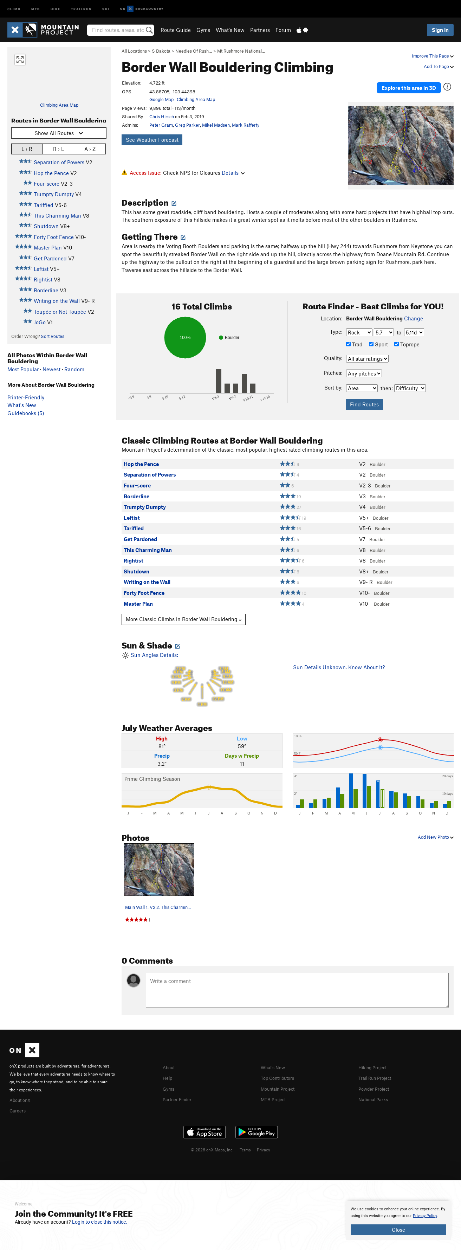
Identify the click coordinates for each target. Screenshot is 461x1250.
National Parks (375, 1089)
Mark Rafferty (245, 125)
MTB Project (275, 1089)
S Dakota (161, 51)
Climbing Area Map (59, 105)
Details (233, 172)
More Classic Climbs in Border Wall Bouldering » (184, 611)
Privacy (263, 1140)
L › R (26, 148)
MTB (35, 8)
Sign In (440, 30)
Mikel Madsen (216, 125)
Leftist (41, 269)
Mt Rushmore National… (241, 51)
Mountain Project (281, 1079)
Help (168, 1069)
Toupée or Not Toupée (60, 311)
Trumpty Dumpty (54, 194)
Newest (51, 369)
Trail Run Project (377, 1069)
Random (74, 369)
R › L (58, 148)
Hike (55, 8)
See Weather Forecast (152, 140)
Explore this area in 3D (409, 83)
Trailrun (81, 8)
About (170, 1059)
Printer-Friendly (25, 397)
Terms (245, 1140)
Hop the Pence (51, 173)
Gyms (203, 30)
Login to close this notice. (99, 1222)
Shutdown (46, 226)
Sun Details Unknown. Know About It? (339, 659)
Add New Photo (436, 829)
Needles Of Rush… (193, 51)
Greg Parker (187, 125)
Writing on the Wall (57, 301)
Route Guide (176, 30)
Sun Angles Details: (202, 671)
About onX (22, 1091)
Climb (14, 8)
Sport (378, 336)
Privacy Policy (425, 1216)
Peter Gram (161, 125)
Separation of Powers (59, 162)
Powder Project (376, 1079)
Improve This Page (433, 56)
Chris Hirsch (161, 116)
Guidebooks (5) (25, 413)
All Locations (134, 51)
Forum (283, 30)
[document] (398, 1220)
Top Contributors (281, 1069)
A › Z (90, 148)
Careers (18, 1101)
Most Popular (23, 369)
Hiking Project (375, 1059)
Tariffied (43, 205)
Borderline (46, 290)
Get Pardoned (50, 258)
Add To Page (439, 66)
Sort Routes (52, 336)
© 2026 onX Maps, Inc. (212, 1140)
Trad (354, 336)
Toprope (407, 336)
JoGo (40, 322)
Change (413, 310)
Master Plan (48, 247)
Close (398, 1229)
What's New (230, 30)
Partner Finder (180, 1089)
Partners (260, 30)
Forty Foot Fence (54, 237)
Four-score (46, 183)
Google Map (161, 99)
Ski (106, 8)
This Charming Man (57, 215)
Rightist (43, 279)
